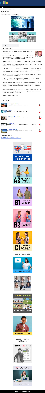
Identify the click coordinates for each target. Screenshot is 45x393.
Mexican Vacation (13, 129)
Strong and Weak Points (14, 116)
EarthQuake (11, 123)
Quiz (10, 48)
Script (3, 48)
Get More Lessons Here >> (11, 138)
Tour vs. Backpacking (13, 103)
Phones (10, 110)
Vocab (7, 48)
